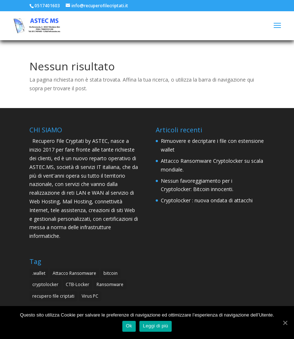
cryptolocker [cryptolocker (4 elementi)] (45, 284)
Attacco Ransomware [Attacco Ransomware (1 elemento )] (74, 273)
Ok (129, 325)
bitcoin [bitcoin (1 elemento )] (110, 273)
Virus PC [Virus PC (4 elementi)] (90, 296)
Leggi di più (155, 325)
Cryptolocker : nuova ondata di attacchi (207, 200)
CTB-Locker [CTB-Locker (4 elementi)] (77, 284)
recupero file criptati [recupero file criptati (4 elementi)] (53, 296)
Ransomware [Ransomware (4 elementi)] (110, 284)
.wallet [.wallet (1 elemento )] (38, 273)
